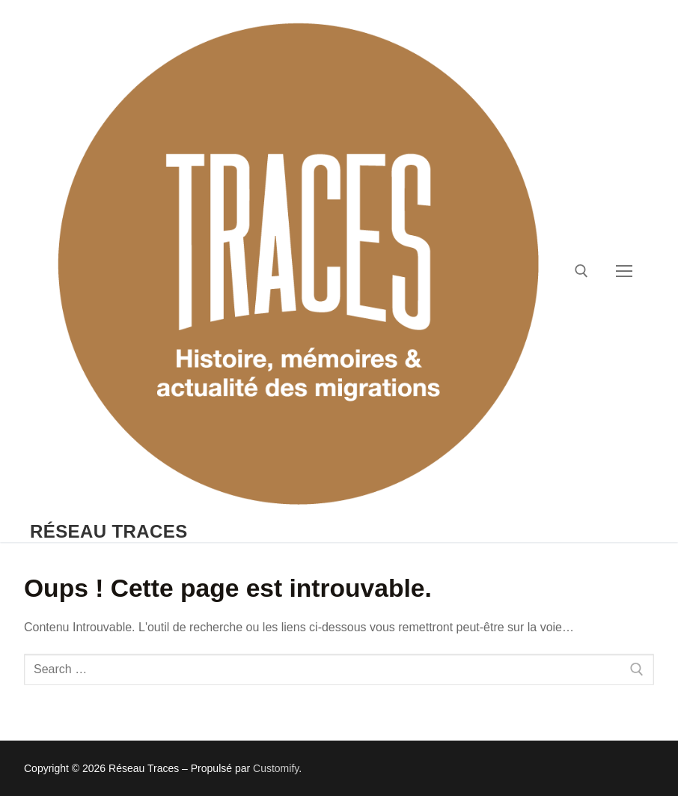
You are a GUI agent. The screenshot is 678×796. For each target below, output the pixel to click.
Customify (276, 768)
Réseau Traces (109, 531)
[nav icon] (624, 271)
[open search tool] (581, 271)
